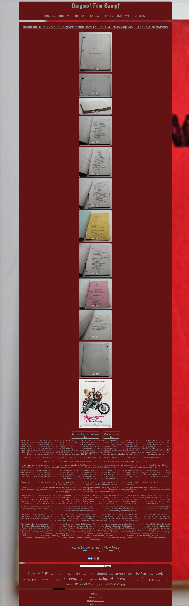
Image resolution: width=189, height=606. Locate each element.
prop (123, 584)
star (137, 580)
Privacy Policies (95, 601)
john (77, 573)
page (151, 579)
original (106, 578)
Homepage (95, 594)
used (131, 579)
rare (165, 579)
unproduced (112, 583)
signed (101, 573)
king (111, 574)
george (53, 574)
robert (69, 574)
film (31, 573)
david (84, 574)
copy (158, 580)
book (159, 573)
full (144, 579)
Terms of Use (95, 604)
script (43, 572)
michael (58, 580)
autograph (85, 584)
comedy (93, 580)
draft (130, 573)
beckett (141, 573)
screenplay (73, 578)
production (100, 585)
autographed (30, 579)
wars (61, 574)
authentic (69, 584)
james (151, 574)
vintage (44, 579)
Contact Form (95, 597)
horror (120, 574)
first (86, 580)
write (91, 574)
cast (52, 580)
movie (121, 578)
